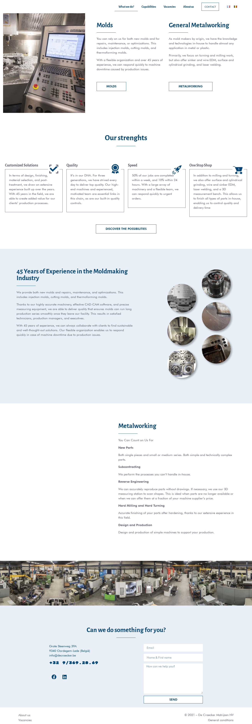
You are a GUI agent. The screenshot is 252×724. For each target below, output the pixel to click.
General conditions (221, 720)
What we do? (126, 6)
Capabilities (149, 6)
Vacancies (170, 6)
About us (188, 6)
